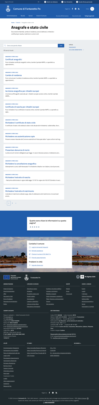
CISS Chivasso (30, 356)
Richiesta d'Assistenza (9, 363)
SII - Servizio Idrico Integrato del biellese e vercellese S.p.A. (65, 353)
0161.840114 (9, 317)
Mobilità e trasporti (51, 294)
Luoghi (83, 291)
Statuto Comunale (8, 368)
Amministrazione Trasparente (11, 348)
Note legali (6, 373)
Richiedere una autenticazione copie (20, 136)
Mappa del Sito (7, 386)
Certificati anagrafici (13, 59)
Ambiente (29, 291)
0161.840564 (9, 319)
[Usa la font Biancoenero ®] (50, 2)
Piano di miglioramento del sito (11, 353)
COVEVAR (52, 350)
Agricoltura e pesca (32, 289)
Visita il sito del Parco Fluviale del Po (36, 353)
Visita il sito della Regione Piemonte (36, 348)
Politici (5, 304)
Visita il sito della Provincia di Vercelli (36, 350)
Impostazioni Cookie (8, 376)
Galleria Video (85, 299)
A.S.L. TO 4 (53, 348)
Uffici (4, 294)
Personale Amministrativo (10, 301)
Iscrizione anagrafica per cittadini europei (22, 91)
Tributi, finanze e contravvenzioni (54, 299)
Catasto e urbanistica (32, 301)
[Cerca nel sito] (92, 9)
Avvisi (67, 291)
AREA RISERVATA (48, 402)
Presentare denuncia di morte (17, 150)
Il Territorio (84, 294)
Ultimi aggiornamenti (9, 381)
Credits (5, 378)
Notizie (68, 289)
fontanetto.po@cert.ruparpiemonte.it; (17, 325)
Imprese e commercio (51, 291)
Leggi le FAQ (6, 356)
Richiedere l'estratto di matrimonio (19, 191)
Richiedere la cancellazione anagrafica (20, 163)
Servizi (18, 22)
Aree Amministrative (8, 291)
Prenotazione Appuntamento (11, 358)
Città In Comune (82, 398)
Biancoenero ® (56, 400)
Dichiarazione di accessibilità (10, 350)
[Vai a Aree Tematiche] (66, 2)
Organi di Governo (8, 289)
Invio (61, 46)
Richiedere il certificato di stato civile (20, 122)
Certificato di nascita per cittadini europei (22, 106)
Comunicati (69, 294)
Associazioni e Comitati (88, 306)
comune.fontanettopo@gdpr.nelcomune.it (65, 336)
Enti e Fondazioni (8, 299)
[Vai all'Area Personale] (84, 2)
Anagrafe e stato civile (11, 56)
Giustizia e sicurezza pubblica (53, 289)
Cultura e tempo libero (33, 304)
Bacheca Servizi (7, 366)
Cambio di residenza (13, 75)
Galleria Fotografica (87, 296)
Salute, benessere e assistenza (54, 296)
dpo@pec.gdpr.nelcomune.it (60, 338)
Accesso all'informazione (62, 16)
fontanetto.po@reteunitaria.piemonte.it (17, 326)
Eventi (83, 289)
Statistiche (6, 384)
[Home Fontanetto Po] (22, 9)
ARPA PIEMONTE (54, 356)
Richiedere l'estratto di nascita (17, 177)
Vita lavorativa (50, 304)
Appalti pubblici (31, 296)
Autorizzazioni (30, 299)
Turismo (48, 301)
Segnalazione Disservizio (9, 361)
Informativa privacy (8, 371)
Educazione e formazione (33, 306)
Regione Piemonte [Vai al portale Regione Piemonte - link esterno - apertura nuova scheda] (9, 2)
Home (12, 22)
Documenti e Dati (8, 296)
